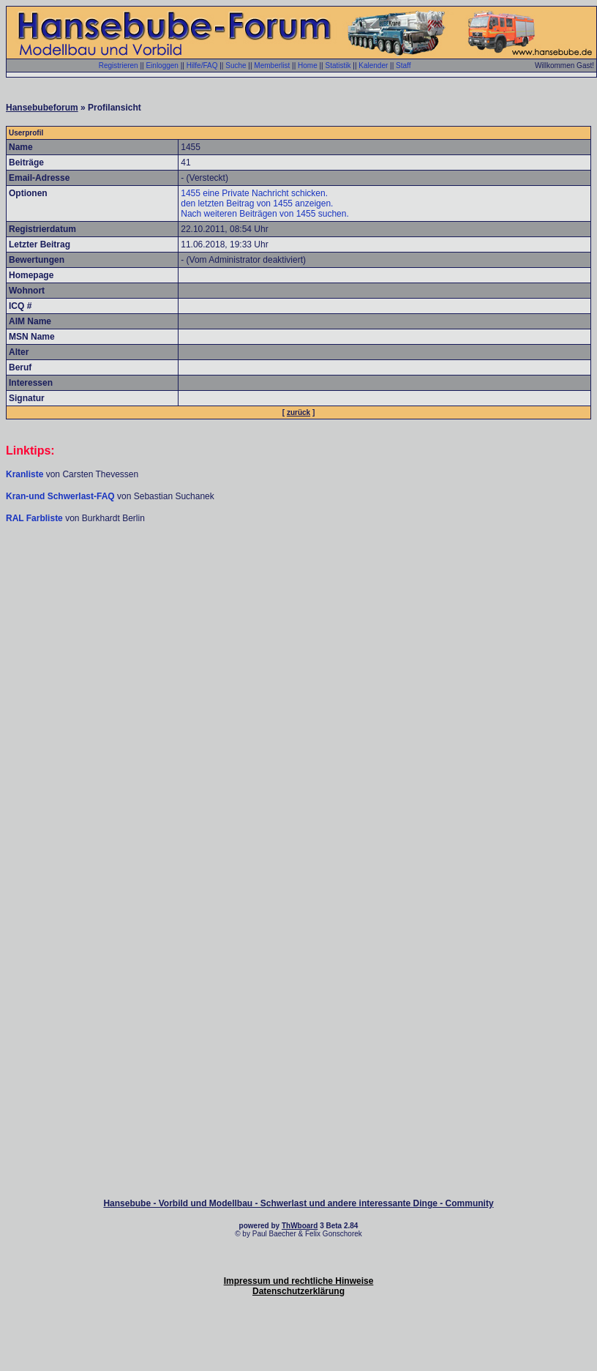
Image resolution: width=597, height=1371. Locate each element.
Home (308, 65)
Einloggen (162, 65)
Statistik (337, 65)
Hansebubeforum (42, 107)
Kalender (373, 65)
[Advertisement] (298, 637)
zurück (298, 412)
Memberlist (272, 65)
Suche (235, 65)
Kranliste (24, 474)
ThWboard (300, 1226)
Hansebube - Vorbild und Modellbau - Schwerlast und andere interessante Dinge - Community (298, 1203)
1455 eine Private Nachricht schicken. (254, 193)
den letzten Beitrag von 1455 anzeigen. (257, 203)
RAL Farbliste (35, 518)
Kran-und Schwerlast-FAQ (61, 496)
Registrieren (118, 65)
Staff (403, 65)
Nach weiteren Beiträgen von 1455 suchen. (264, 214)
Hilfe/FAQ (202, 65)
